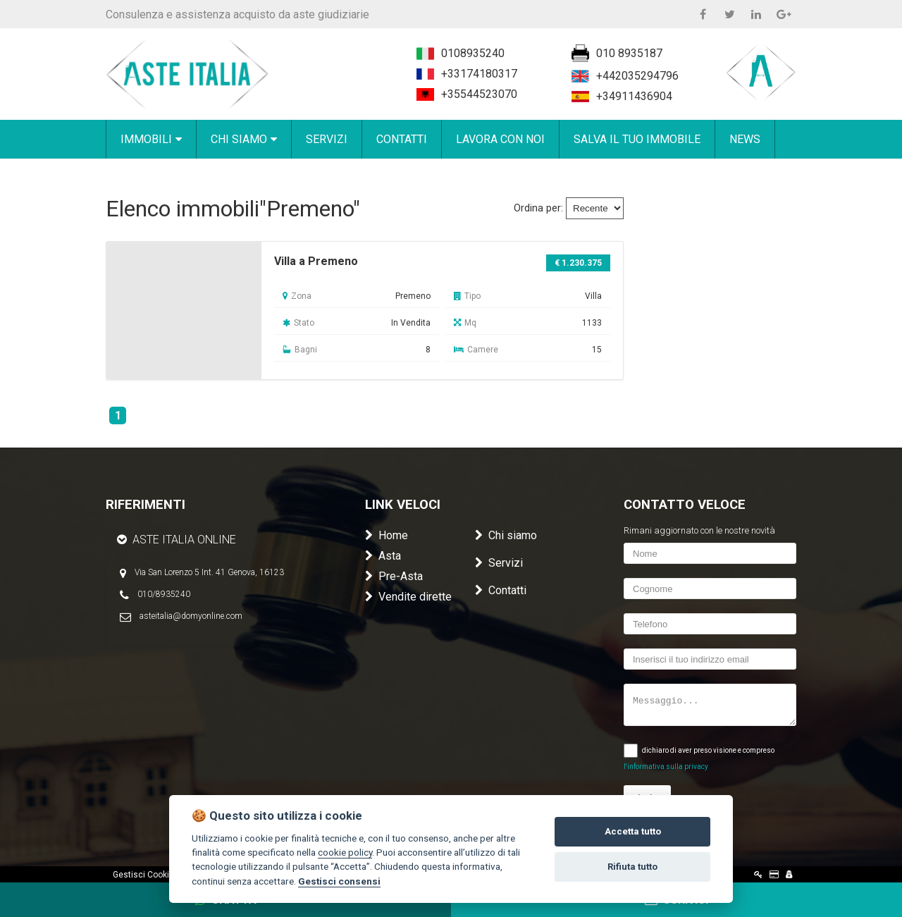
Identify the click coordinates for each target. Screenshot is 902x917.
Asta (383, 555)
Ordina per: (538, 208)
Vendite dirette (408, 596)
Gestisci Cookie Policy (156, 875)
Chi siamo (506, 535)
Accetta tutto (633, 831)
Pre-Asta (394, 576)
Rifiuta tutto (632, 866)
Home (386, 535)
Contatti (500, 590)
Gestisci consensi (339, 881)
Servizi (499, 563)
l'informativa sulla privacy (666, 766)
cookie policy (345, 852)
